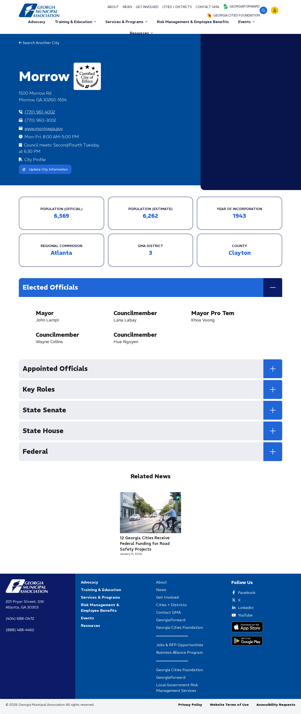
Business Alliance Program (179, 652)
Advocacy (89, 582)
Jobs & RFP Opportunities (179, 644)
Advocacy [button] (36, 21)
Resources (141, 33)
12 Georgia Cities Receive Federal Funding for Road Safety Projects (145, 543)
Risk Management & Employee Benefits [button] (193, 21)
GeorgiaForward (241, 6)
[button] (263, 10)
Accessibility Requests (275, 704)
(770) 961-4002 (39, 112)
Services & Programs (126, 21)
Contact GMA (207, 7)
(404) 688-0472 (20, 618)
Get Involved (147, 7)
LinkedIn (245, 607)
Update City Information (45, 169)
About (113, 7)
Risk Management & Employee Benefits (100, 607)
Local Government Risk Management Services (177, 687)
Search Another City (39, 42)
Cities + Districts (177, 7)
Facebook (246, 592)
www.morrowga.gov (43, 128)
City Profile (35, 159)
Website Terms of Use (229, 704)
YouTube (245, 615)
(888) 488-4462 (20, 629)
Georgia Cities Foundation (233, 15)
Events (246, 21)
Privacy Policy (190, 704)
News (127, 7)
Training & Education (75, 21)
